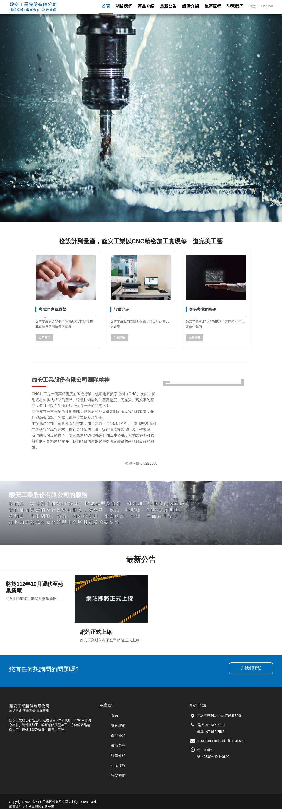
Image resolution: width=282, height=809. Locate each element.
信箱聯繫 (194, 337)
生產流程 (118, 766)
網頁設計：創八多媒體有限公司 (31, 807)
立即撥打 (44, 337)
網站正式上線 (96, 632)
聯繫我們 (118, 775)
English (267, 6)
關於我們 (118, 726)
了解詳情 (119, 337)
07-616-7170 (215, 725)
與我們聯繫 (251, 668)
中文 (252, 6)
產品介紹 (118, 736)
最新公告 (118, 746)
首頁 (114, 716)
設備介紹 (118, 756)
